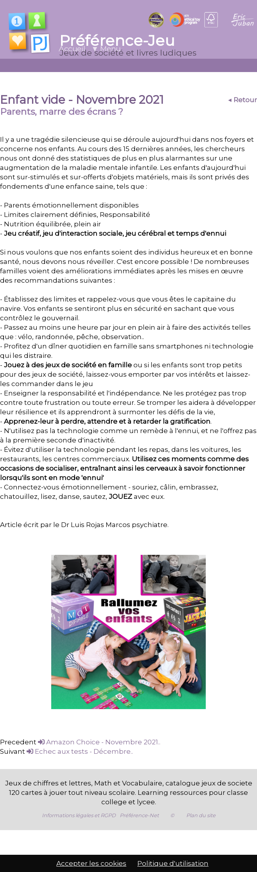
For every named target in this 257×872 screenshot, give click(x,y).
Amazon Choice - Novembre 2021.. (99, 733)
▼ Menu (106, 48)
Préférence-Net (139, 806)
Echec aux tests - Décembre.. (80, 742)
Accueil (72, 48)
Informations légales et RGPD (79, 806)
